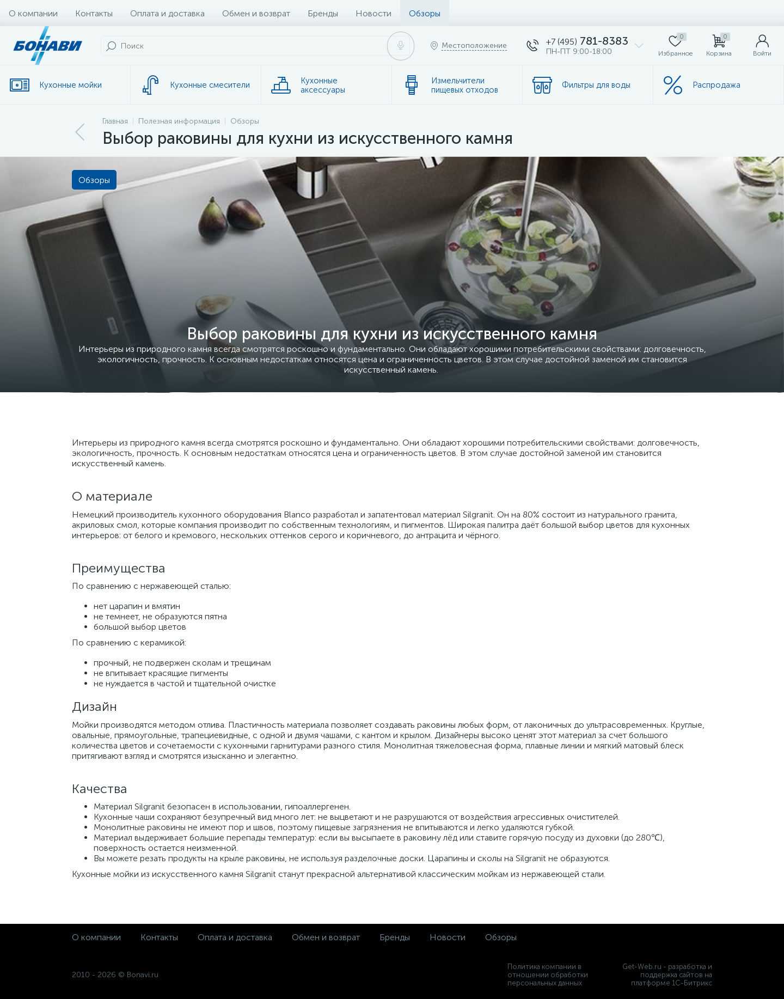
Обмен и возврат (256, 13)
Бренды (323, 13)
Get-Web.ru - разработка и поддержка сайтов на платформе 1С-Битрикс (667, 975)
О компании (33, 13)
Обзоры (424, 13)
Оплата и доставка (167, 13)
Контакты (94, 13)
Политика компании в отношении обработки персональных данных (547, 975)
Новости (373, 13)
